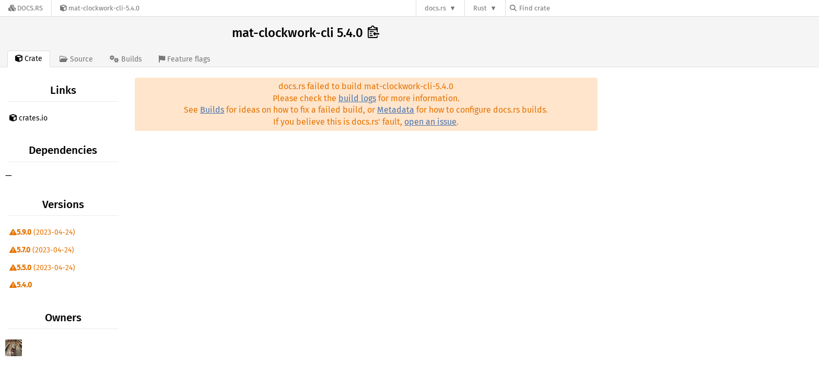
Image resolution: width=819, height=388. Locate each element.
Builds (212, 110)
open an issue (430, 122)
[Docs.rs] (25, 8)
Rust (480, 8)
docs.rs (435, 8)
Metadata (395, 110)
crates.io (28, 118)
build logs (357, 98)
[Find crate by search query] (562, 8)
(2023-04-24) (42, 232)
